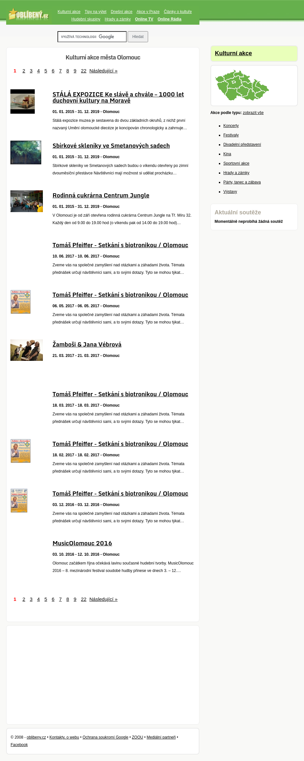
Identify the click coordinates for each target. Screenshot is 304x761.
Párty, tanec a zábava (242, 182)
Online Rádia (169, 19)
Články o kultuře (178, 11)
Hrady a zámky (118, 19)
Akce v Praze (147, 11)
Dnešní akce (122, 11)
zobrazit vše (253, 112)
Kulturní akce (69, 11)
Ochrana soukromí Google (105, 737)
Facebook (19, 744)
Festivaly (231, 135)
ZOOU (137, 737)
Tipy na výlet (96, 11)
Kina (227, 154)
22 (83, 70)
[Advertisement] (103, 674)
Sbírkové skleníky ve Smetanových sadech (111, 145)
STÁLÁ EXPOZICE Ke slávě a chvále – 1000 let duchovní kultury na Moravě (118, 97)
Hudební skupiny (85, 19)
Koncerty (231, 125)
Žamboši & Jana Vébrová (87, 344)
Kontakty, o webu (64, 737)
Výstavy (230, 191)
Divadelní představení (242, 144)
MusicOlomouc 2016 (82, 543)
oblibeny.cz (36, 737)
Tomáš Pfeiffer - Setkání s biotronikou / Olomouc (120, 245)
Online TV (144, 19)
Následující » (103, 70)
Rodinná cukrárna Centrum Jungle (101, 195)
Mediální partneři (161, 737)
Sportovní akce (236, 163)
